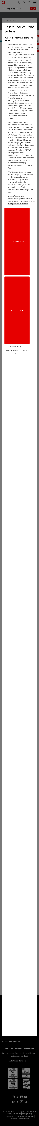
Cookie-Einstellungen (15, 347)
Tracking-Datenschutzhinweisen (18, 204)
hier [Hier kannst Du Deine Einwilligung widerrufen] (15, 65)
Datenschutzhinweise (12, 350)
